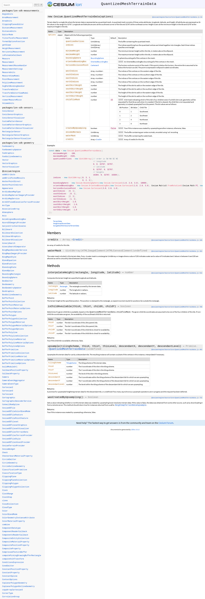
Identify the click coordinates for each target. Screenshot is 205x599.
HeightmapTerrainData (61, 228)
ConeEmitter (8, 566)
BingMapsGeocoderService (14, 250)
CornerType (7, 593)
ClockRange (7, 494)
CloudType (7, 508)
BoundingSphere (97, 59)
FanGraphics (8, 153)
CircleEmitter (9, 459)
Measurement (8, 62)
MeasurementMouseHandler (14, 66)
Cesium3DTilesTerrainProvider (17, 435)
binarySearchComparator (14, 247)
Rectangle (63, 291)
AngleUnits (7, 14)
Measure (6, 59)
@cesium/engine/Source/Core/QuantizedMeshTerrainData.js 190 (177, 245)
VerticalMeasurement (12, 96)
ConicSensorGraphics (12, 115)
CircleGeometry (9, 463)
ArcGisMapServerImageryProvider (18, 195)
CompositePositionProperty (15, 545)
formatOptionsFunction (13, 42)
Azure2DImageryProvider (14, 223)
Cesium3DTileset (10, 422)
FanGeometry (8, 146)
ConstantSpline (9, 576)
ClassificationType (12, 473)
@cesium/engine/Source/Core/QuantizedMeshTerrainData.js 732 (177, 407)
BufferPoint (8, 298)
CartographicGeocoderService (16, 401)
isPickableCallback (12, 55)
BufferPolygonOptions (13, 329)
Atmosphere (7, 212)
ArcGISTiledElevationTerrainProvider (21, 202)
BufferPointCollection (13, 302)
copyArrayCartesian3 (12, 590)
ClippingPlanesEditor (13, 24)
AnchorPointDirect (11, 182)
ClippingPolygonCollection (15, 487)
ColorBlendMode (9, 514)
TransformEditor (10, 90)
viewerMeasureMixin (12, 100)
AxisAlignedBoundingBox (14, 219)
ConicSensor (8, 111)
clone (5, 501)
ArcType (6, 206)
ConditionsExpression (13, 562)
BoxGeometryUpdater (12, 288)
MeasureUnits (8, 72)
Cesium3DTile (8, 408)
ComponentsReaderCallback (15, 535)
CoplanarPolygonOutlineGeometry (18, 586)
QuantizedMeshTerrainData (67, 355)
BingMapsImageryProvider (14, 254)
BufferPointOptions (12, 312)
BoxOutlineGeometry (12, 295)
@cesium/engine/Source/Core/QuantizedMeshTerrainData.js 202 (177, 256)
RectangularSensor (11, 132)
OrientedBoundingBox (99, 63)
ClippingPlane (9, 477)
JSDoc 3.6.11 (135, 438)
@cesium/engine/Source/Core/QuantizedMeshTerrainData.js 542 (177, 278)
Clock (5, 490)
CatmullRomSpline (10, 405)
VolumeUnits (8, 103)
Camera (5, 377)
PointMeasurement (10, 79)
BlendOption (8, 271)
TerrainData (57, 226)
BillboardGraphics (11, 236)
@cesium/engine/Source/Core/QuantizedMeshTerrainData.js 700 (177, 312)
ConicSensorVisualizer (13, 118)
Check (5, 453)
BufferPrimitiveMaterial (14, 357)
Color (5, 511)
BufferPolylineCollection (15, 336)
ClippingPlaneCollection (14, 480)
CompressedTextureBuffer (14, 552)
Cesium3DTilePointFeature (15, 418)
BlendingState (9, 267)
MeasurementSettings (12, 69)
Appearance (7, 188)
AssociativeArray (10, 209)
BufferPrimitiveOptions (14, 363)
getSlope (6, 45)
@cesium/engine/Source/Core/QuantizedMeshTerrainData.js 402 (177, 356)
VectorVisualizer (10, 167)
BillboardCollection (12, 233)
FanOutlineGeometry (12, 157)
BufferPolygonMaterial (13, 322)
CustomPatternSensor (12, 121)
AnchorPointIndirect (12, 185)
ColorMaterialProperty (13, 521)
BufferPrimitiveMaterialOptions (18, 360)
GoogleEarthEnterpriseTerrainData (66, 230)
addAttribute (8, 175)
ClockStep (7, 497)
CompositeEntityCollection (15, 538)
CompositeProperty (11, 549)
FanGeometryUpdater (12, 150)
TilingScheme (71, 370)
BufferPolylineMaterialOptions (18, 343)
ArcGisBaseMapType (11, 192)
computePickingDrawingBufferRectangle (21, 556)
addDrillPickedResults (13, 178)
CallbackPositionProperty (15, 370)
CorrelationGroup (10, 597)
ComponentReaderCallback (14, 532)
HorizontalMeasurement (13, 52)
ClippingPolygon (10, 483)
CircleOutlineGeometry (13, 466)
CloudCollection (10, 504)
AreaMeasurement (10, 18)
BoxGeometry (8, 284)
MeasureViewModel (10, 76)
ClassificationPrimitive (14, 470)
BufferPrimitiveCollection (15, 353)
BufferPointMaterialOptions (16, 308)
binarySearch (8, 243)
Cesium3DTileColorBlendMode (16, 411)
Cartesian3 (95, 67)
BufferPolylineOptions (13, 346)
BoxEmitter (7, 281)
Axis (4, 216)
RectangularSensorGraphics (15, 135)
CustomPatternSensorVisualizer (18, 128)
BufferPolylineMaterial (14, 339)
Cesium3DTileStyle (11, 439)
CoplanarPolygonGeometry (14, 583)
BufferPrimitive (10, 350)
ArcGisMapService (10, 199)
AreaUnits (7, 21)
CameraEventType (10, 384)
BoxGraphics (8, 291)
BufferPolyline (9, 333)
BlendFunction (9, 264)
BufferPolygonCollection (14, 319)
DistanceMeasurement (12, 28)
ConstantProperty (10, 573)
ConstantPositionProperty (15, 569)
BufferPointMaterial (12, 305)
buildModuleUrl (9, 367)
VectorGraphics (9, 163)
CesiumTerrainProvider (13, 446)
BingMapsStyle (9, 257)
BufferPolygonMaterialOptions (17, 326)
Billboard (7, 230)
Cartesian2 (7, 387)
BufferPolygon (9, 315)
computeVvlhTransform (13, 559)
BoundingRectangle (11, 274)
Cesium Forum (166, 431)
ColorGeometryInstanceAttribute (18, 518)
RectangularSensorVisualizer (16, 139)
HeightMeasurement (11, 48)
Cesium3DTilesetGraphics (14, 425)
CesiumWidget (8, 449)
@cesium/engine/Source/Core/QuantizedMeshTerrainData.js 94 (177, 17)
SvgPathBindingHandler (13, 86)
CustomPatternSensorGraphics (16, 125)
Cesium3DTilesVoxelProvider (16, 442)
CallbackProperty (10, 374)
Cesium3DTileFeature (12, 415)
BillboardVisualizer (12, 240)
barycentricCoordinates (14, 226)
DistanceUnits (9, 31)
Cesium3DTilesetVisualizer (15, 429)
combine (6, 525)
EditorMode (7, 35)
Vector (5, 160)
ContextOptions (9, 580)
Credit (98, 144)
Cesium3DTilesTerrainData (15, 432)
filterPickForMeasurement (15, 38)
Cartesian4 (7, 394)
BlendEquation (9, 260)
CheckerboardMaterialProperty (17, 456)
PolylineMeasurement (12, 83)
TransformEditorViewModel (15, 93)
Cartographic (8, 398)
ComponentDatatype (11, 528)
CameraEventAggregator (13, 381)
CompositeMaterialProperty (15, 542)
